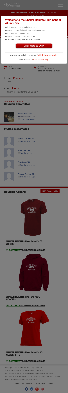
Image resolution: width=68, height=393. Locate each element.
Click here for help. (41, 60)
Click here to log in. (48, 55)
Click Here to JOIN (34, 45)
